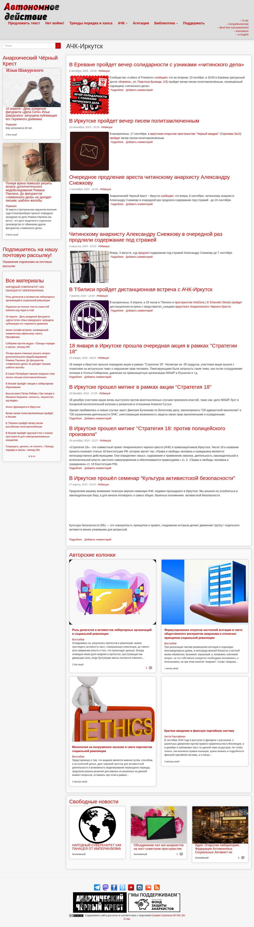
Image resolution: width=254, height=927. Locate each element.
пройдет (115, 138)
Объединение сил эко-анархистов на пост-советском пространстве (159, 846)
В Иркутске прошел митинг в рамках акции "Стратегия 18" (140, 387)
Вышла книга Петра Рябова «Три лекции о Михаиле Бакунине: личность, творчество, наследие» (30, 397)
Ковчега (125, 81)
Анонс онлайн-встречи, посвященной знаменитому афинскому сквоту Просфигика (27, 333)
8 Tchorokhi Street (218, 302)
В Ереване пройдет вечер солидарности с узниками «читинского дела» (156, 64)
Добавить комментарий (139, 90)
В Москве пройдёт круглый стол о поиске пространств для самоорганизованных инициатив (29, 436)
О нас (127, 918)
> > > (32, 456)
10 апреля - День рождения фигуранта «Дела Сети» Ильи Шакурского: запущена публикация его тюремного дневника (31, 114)
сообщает (161, 77)
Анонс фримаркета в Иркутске (23, 406)
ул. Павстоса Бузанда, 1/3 (150, 81)
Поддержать (194, 23)
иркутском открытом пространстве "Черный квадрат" (184, 133)
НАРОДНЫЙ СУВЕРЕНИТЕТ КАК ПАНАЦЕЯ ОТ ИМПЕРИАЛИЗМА (96, 846)
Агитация (141, 23)
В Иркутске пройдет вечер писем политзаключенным (134, 121)
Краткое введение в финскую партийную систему (199, 730)
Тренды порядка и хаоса (91, 23)
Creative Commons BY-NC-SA (168, 915)
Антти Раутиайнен (174, 736)
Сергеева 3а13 (230, 133)
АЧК (123, 23)
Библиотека (166, 23)
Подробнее (117, 90)
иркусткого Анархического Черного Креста (203, 306)
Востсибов (78, 639)
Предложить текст (24, 23)
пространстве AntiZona (189, 302)
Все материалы (25, 280)
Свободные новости (93, 801)
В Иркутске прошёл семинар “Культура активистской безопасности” (152, 478)
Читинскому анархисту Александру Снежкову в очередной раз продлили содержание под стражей (145, 237)
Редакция (104, 70)
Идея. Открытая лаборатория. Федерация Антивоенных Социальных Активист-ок (217, 848)
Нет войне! (54, 23)
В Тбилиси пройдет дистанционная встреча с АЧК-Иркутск (140, 289)
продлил (143, 252)
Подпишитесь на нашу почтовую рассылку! (30, 252)
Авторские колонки (92, 555)
